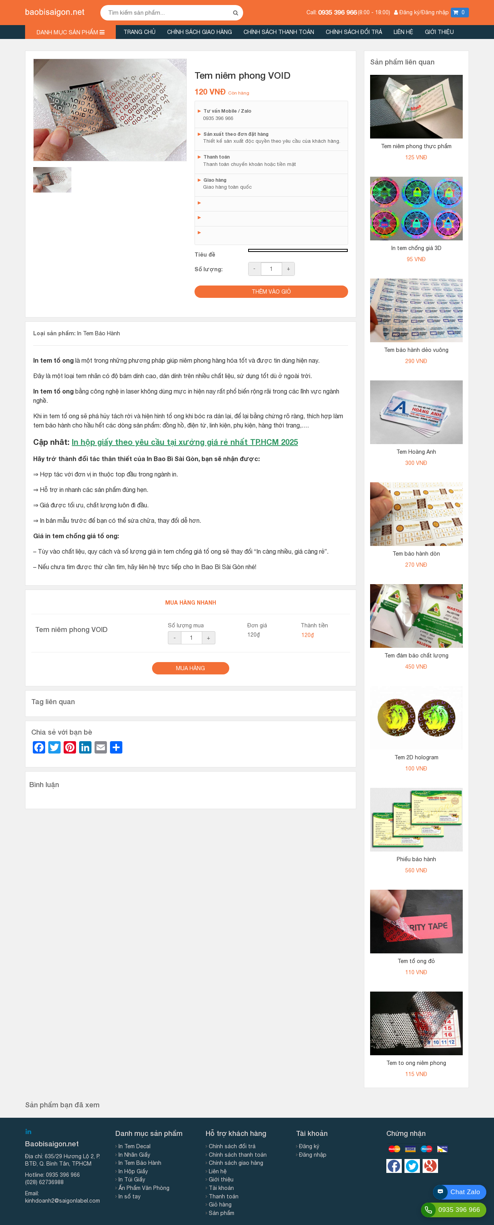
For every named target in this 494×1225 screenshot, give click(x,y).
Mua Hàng (190, 668)
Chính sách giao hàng (199, 32)
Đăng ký (309, 1146)
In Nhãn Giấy (134, 1155)
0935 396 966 (337, 12)
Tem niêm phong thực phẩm (416, 146)
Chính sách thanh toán (279, 32)
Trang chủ (140, 32)
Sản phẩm (221, 1213)
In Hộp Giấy (133, 1171)
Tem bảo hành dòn (416, 554)
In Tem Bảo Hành (98, 333)
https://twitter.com (412, 1166)
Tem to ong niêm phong (416, 1063)
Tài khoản (221, 1188)
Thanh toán (224, 1196)
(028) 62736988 (44, 1182)
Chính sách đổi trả (354, 32)
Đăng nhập (313, 1155)
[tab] (52, 180)
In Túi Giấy (131, 1179)
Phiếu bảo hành (416, 859)
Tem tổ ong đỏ (416, 961)
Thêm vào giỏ (271, 292)
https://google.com (430, 1166)
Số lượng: (209, 269)
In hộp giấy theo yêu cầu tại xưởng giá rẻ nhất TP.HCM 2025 (185, 441)
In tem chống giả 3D (416, 248)
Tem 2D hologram (416, 757)
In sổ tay (129, 1196)
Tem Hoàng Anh (416, 452)
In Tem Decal (134, 1146)
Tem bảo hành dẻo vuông (416, 350)
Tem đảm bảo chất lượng (416, 655)
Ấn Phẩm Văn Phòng (143, 1188)
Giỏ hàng (220, 1204)
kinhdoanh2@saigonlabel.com (62, 1201)
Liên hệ (403, 32)
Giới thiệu (439, 32)
